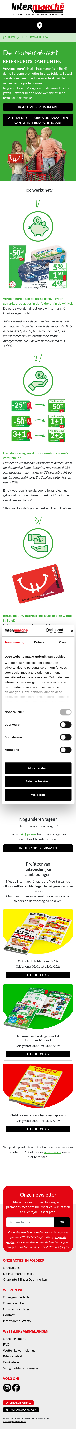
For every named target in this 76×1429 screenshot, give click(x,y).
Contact (9, 1314)
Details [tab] (39, 642)
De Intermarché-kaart (18, 1273)
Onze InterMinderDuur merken (25, 1279)
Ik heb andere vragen (38, 848)
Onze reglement (14, 1338)
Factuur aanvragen (21, 1409)
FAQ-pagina (27, 834)
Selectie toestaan (38, 781)
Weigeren (38, 794)
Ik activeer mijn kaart (38, 107)
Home (9, 37)
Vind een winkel (18, 1402)
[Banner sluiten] (72, 630)
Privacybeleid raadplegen (53, 1247)
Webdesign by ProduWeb (14, 1421)
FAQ (6, 1344)
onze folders (52, 1151)
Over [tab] (62, 642)
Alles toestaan (38, 768)
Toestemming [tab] (15, 642)
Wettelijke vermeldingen (20, 1350)
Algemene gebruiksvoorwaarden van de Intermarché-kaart (38, 120)
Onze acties (11, 1267)
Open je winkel (13, 1303)
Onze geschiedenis (16, 1297)
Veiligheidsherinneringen (20, 1368)
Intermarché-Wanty (17, 1320)
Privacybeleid (12, 1356)
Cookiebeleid (12, 1362)
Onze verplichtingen (17, 1309)
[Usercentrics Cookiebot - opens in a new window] (47, 630)
